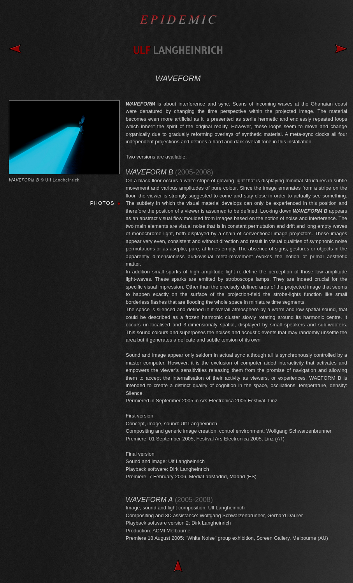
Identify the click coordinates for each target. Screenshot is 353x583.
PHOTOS (102, 203)
